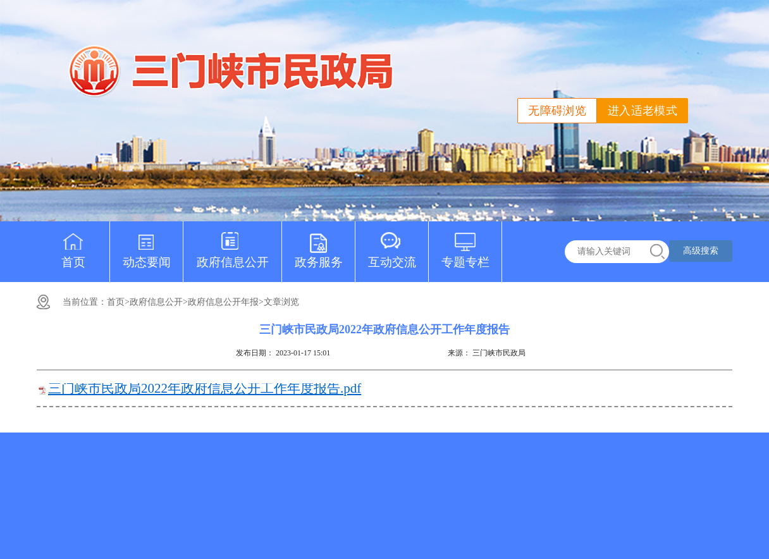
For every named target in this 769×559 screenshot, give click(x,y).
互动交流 (392, 245)
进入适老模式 (642, 110)
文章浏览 (281, 302)
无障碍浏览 (557, 110)
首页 (73, 245)
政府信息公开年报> (226, 302)
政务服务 (319, 245)
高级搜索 (700, 250)
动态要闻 (147, 245)
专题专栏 (465, 245)
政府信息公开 (233, 245)
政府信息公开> (159, 302)
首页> (118, 302)
